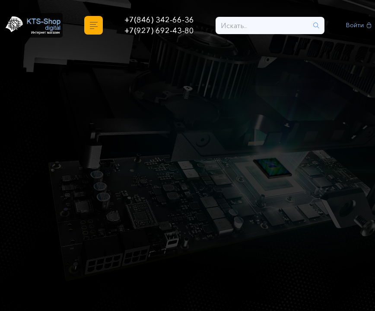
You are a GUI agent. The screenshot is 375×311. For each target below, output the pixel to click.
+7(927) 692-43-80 (159, 30)
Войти (359, 25)
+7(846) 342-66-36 (159, 20)
